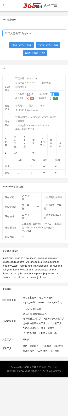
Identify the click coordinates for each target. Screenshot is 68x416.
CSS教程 (58, 346)
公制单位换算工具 (48, 333)
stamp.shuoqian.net (47, 258)
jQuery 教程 (28, 351)
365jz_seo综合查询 (21, 45)
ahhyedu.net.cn (11, 269)
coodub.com (56, 265)
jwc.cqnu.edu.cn (34, 262)
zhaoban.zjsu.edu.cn (45, 269)
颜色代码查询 (48, 328)
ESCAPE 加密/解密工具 (35, 313)
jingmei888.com (51, 273)
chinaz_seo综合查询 (48, 45)
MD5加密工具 (55, 323)
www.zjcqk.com (38, 277)
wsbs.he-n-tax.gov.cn (25, 258)
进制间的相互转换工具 (34, 323)
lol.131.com (23, 277)
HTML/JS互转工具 (32, 309)
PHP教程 (54, 351)
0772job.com (26, 269)
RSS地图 (41, 367)
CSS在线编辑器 (31, 328)
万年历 (26, 339)
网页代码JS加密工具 (54, 318)
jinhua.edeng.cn (51, 262)
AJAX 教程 (42, 351)
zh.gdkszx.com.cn (24, 273)
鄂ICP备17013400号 (50, 371)
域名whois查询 (46, 297)
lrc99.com (8, 273)
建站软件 (34, 346)
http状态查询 (29, 302)
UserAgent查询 (54, 302)
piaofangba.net (41, 265)
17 (15, 153)
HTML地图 (52, 367)
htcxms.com (26, 265)
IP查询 (41, 302)
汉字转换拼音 (29, 333)
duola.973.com (10, 265)
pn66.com (8, 258)
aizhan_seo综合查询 (34, 52)
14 (6, 153)
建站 (25, 346)
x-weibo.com (9, 277)
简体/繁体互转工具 (32, 318)
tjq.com (38, 273)
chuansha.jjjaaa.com (13, 262)
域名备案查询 (29, 297)
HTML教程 (46, 346)
